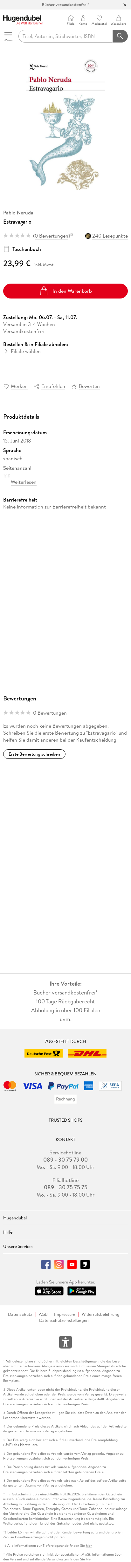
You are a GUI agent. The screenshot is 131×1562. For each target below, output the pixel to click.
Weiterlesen (24, 481)
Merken (19, 386)
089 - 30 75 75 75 (65, 1187)
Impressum (64, 1314)
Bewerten (89, 386)
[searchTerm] (65, 36)
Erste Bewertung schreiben (34, 754)
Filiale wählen (26, 351)
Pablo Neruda (18, 212)
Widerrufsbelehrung (101, 1314)
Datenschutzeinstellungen (64, 1320)
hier (89, 1545)
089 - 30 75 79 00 (65, 1160)
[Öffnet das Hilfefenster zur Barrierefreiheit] (65, 1343)
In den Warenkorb (65, 291)
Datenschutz (20, 1314)
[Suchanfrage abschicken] (120, 36)
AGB (43, 1314)
